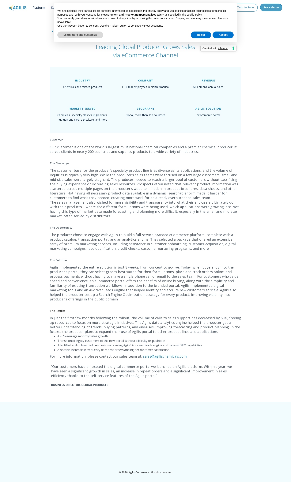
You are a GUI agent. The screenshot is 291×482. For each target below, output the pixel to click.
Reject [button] (201, 34)
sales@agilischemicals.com (165, 356)
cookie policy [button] (194, 14)
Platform (38, 8)
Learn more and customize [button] (80, 34)
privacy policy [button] (156, 10)
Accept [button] (223, 34)
